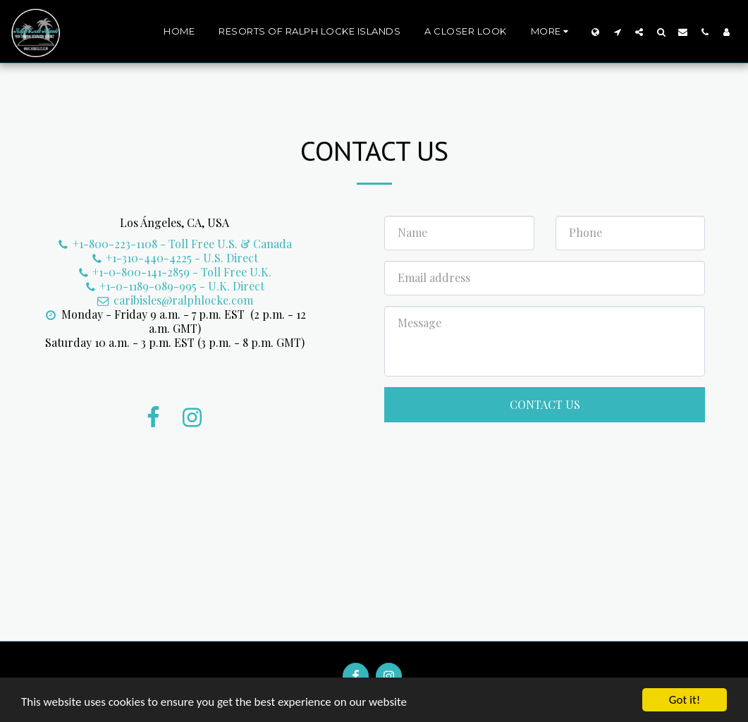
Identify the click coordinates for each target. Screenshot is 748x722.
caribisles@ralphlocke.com (175, 300)
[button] (617, 32)
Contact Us (545, 404)
